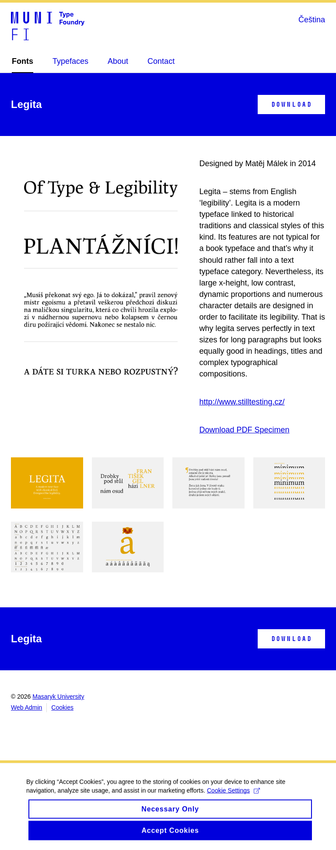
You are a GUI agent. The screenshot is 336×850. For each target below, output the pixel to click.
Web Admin (26, 707)
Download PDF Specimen (245, 429)
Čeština (311, 19)
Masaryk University (58, 696)
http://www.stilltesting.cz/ (242, 401)
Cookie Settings (233, 796)
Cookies (62, 707)
